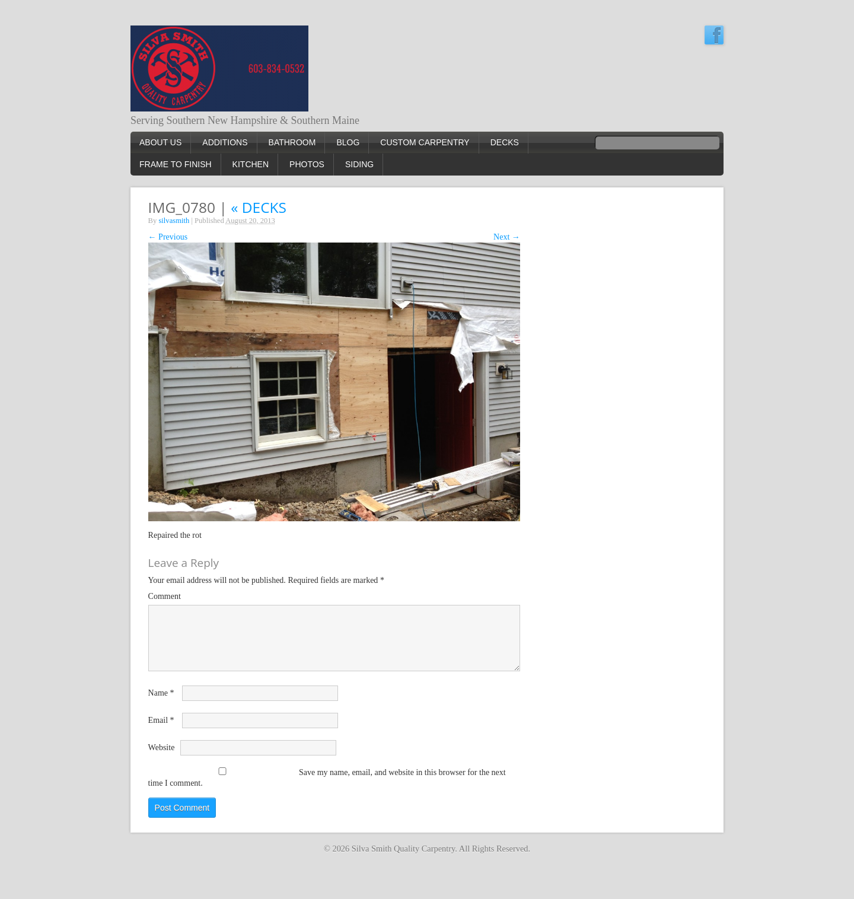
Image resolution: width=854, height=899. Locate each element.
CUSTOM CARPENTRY (424, 142)
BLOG (347, 142)
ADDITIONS (224, 142)
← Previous (168, 236)
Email (161, 720)
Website (161, 747)
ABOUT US (160, 142)
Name (161, 692)
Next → (506, 236)
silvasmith (173, 220)
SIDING (359, 164)
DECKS (504, 142)
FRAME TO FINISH (175, 164)
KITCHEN (250, 164)
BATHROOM (292, 142)
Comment (164, 596)
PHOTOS (306, 164)
